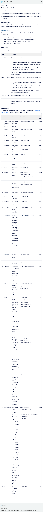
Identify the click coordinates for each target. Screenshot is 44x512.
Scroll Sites (26, 510)
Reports (7, 5)
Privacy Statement (4, 508)
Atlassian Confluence (32, 510)
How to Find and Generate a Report (30, 50)
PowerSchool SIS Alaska (9, 1)
